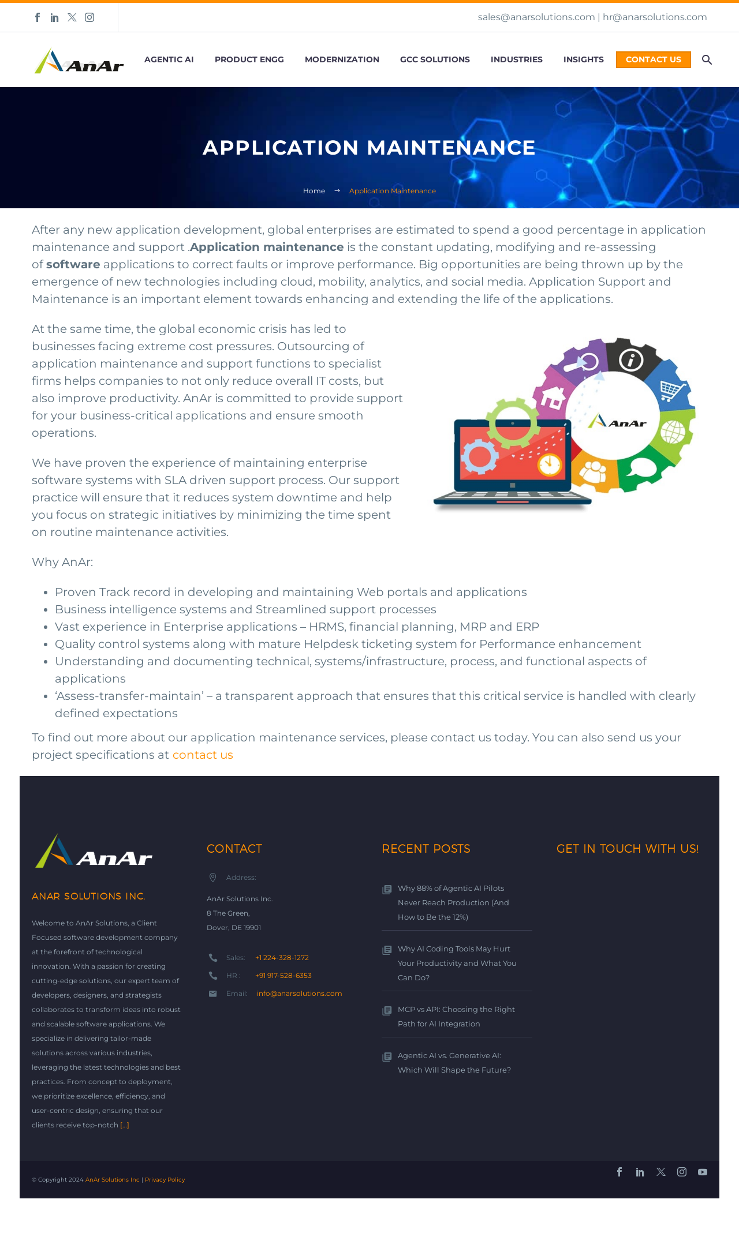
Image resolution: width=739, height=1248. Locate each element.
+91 (284, 975)
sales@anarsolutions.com (536, 17)
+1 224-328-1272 (282, 957)
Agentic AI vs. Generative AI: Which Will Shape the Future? (449, 1062)
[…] (124, 1124)
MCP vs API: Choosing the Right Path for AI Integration (453, 1016)
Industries (517, 59)
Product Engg (249, 59)
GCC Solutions (435, 59)
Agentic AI (169, 59)
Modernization (342, 59)
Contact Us (653, 59)
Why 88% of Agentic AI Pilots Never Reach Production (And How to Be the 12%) (450, 902)
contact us (203, 755)
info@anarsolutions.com (299, 993)
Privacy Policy (165, 1179)
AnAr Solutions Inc (112, 1179)
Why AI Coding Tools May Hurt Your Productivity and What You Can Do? (454, 963)
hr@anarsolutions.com (655, 17)
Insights (583, 59)
